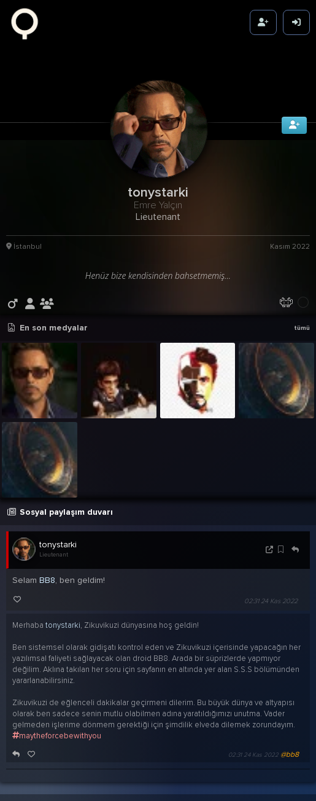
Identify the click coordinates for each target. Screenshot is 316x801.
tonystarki (58, 539)
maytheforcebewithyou (56, 730)
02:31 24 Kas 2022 (271, 596)
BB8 (47, 574)
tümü (302, 322)
